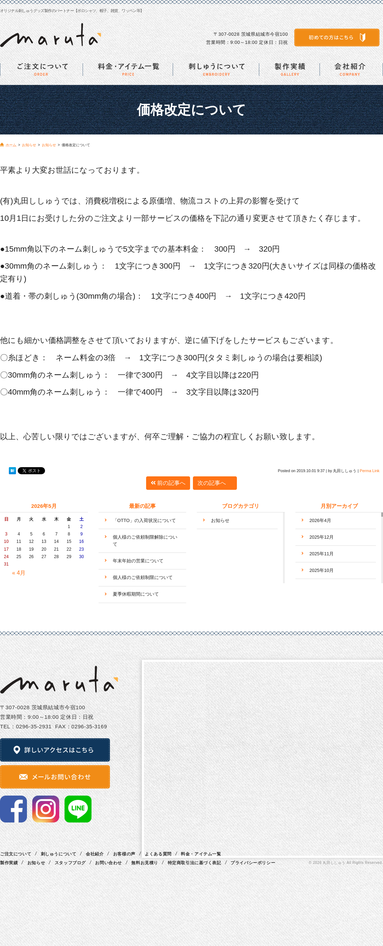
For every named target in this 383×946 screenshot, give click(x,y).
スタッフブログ (70, 862)
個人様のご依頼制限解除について (145, 540)
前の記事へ (168, 483)
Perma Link (369, 471)
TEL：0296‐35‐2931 (26, 726)
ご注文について (15, 854)
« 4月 (19, 573)
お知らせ (220, 520)
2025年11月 (322, 553)
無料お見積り (144, 862)
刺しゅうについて (59, 854)
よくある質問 (158, 854)
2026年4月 (321, 520)
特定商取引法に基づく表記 (194, 862)
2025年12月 (322, 537)
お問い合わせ (108, 862)
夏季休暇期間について (136, 594)
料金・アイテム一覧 (201, 854)
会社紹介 (95, 854)
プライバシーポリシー (253, 862)
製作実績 (9, 862)
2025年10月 (322, 570)
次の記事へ (215, 483)
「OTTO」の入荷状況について (144, 520)
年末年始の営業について (138, 560)
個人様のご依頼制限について (143, 577)
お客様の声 (124, 854)
